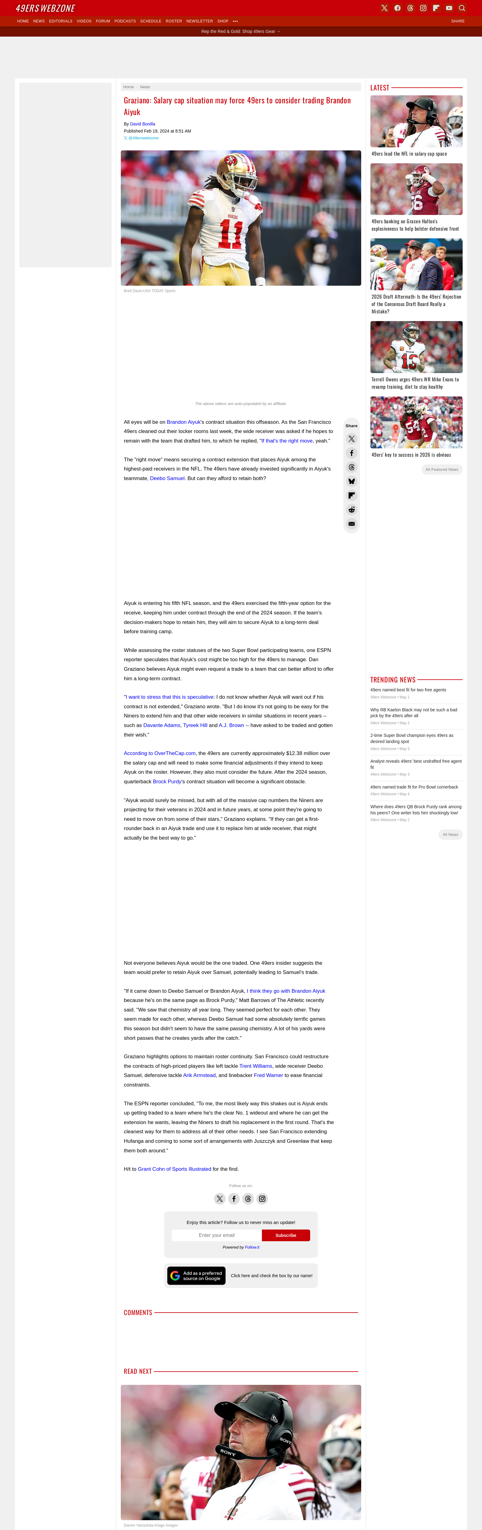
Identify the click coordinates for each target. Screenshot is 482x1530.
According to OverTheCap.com (160, 753)
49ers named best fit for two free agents (408, 689)
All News (450, 835)
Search (462, 8)
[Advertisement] (241, 57)
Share (458, 21)
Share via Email (352, 524)
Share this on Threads (352, 467)
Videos (84, 21)
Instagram (262, 1195)
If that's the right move (287, 441)
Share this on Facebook (352, 453)
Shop (222, 21)
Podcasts (125, 21)
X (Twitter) (384, 8)
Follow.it (252, 1247)
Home (23, 21)
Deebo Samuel (167, 478)
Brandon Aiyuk (184, 422)
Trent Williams (255, 1066)
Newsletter (199, 21)
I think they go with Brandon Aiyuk (286, 991)
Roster (174, 21)
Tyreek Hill (195, 725)
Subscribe (285, 1235)
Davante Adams (161, 725)
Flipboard (436, 8)
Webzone (44, 8)
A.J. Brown (231, 725)
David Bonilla (142, 123)
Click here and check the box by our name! (271, 1275)
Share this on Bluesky (352, 481)
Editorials (61, 21)
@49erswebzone (143, 138)
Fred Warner (268, 1075)
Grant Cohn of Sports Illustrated (174, 1169)
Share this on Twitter (352, 439)
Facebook (234, 1195)
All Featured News (442, 469)
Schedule (150, 21)
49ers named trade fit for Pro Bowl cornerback (414, 787)
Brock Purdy (167, 782)
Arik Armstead (199, 1075)
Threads (248, 1195)
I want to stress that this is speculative (169, 697)
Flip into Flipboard (352, 495)
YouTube (449, 8)
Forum (103, 21)
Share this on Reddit (352, 509)
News (39, 21)
